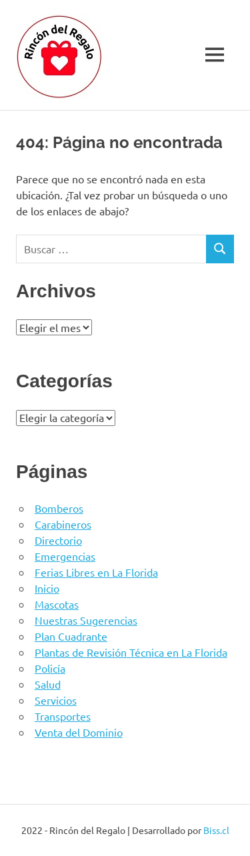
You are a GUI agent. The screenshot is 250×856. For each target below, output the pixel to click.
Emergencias (65, 556)
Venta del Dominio (79, 732)
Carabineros (63, 524)
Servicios (56, 700)
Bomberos (59, 508)
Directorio (58, 540)
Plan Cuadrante (71, 636)
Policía (50, 668)
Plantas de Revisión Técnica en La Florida (131, 652)
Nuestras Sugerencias (86, 620)
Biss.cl (216, 830)
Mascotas (57, 604)
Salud (48, 684)
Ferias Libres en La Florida (96, 572)
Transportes (63, 716)
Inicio (47, 588)
